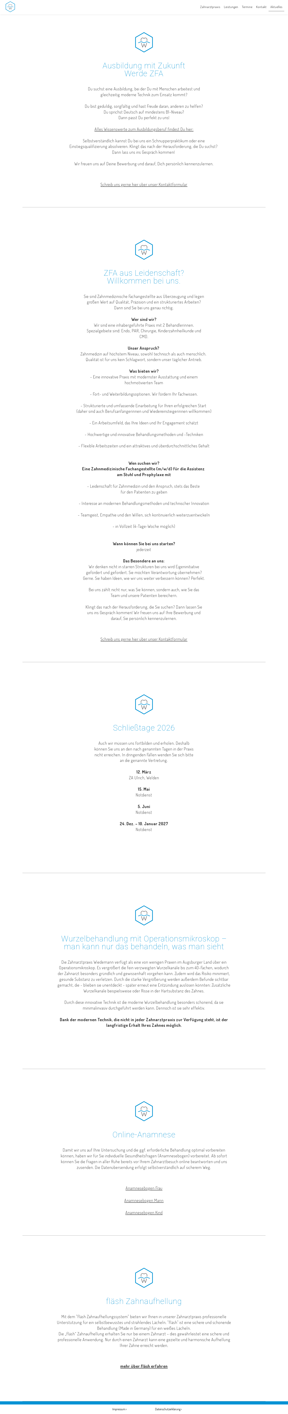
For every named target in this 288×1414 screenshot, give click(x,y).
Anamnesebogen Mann (144, 1200)
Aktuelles (276, 7)
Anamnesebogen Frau (144, 1188)
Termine (247, 7)
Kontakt (261, 7)
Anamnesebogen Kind (144, 1212)
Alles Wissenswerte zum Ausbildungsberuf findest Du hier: (144, 129)
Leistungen (231, 7)
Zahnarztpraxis (210, 7)
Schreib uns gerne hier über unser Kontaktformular (143, 184)
